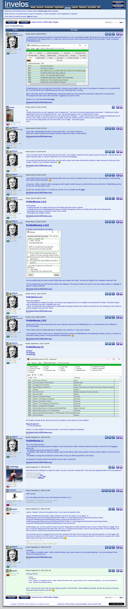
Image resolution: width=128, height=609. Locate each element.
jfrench (11, 107)
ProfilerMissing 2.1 (34, 441)
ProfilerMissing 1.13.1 (34, 297)
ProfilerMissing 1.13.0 (37, 225)
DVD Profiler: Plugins (51, 22)
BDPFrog (41, 477)
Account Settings (81, 604)
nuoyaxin (12, 490)
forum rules (43, 11)
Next (122, 22)
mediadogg (14, 467)
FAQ (99, 604)
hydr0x (14, 509)
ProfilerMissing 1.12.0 (36, 202)
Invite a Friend (92, 604)
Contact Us (60, 604)
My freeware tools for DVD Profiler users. (39, 102)
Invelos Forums (36, 22)
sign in (29, 16)
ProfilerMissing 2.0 (34, 347)
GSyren (14, 33)
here (52, 99)
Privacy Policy (70, 604)
